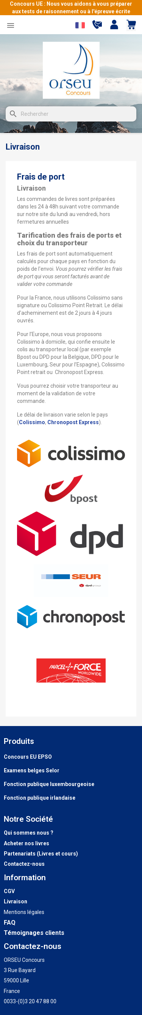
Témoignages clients (34, 932)
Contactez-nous (24, 864)
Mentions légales (24, 912)
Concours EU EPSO (28, 757)
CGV (9, 891)
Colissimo (32, 422)
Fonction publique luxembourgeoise (49, 784)
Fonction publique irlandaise (39, 798)
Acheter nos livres (26, 843)
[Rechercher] (71, 114)
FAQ (10, 922)
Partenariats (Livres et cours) (41, 854)
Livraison (15, 901)
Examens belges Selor (31, 770)
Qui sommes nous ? (28, 833)
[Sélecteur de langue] (80, 25)
